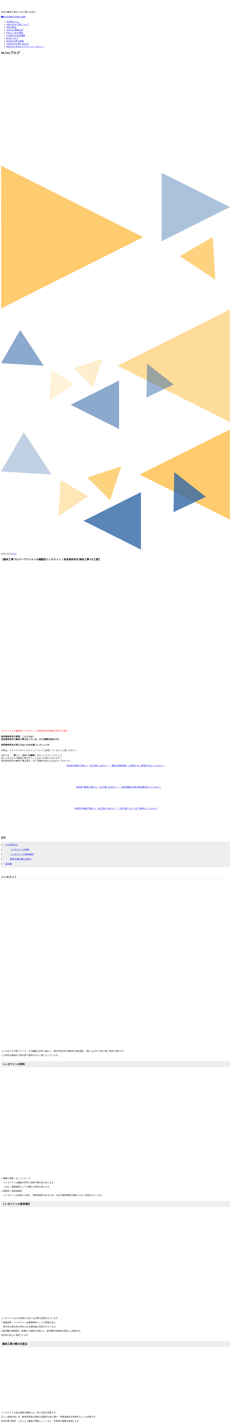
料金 (11, 27)
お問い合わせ (17, 44)
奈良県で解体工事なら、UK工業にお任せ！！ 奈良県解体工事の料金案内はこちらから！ (118, 787)
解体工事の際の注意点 (20, 859)
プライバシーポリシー (25, 46)
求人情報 (15, 41)
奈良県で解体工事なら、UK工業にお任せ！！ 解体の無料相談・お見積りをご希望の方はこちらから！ (115, 765)
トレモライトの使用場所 (22, 854)
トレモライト (11, 845)
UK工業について (17, 24)
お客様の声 (14, 30)
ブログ (12, 38)
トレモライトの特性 (19, 849)
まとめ (8, 864)
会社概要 (15, 35)
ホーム (12, 22)
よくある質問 (14, 33)
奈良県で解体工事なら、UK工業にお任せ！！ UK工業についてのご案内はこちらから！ (117, 808)
